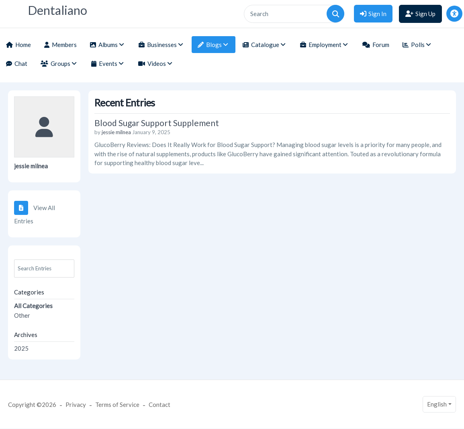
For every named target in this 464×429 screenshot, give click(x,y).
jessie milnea (31, 166)
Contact (159, 404)
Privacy (75, 404)
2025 (21, 348)
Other (22, 315)
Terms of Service (117, 404)
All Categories (33, 305)
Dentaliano (57, 10)
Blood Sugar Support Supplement (156, 123)
